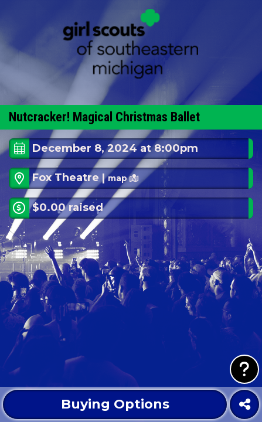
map (123, 178)
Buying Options (115, 404)
